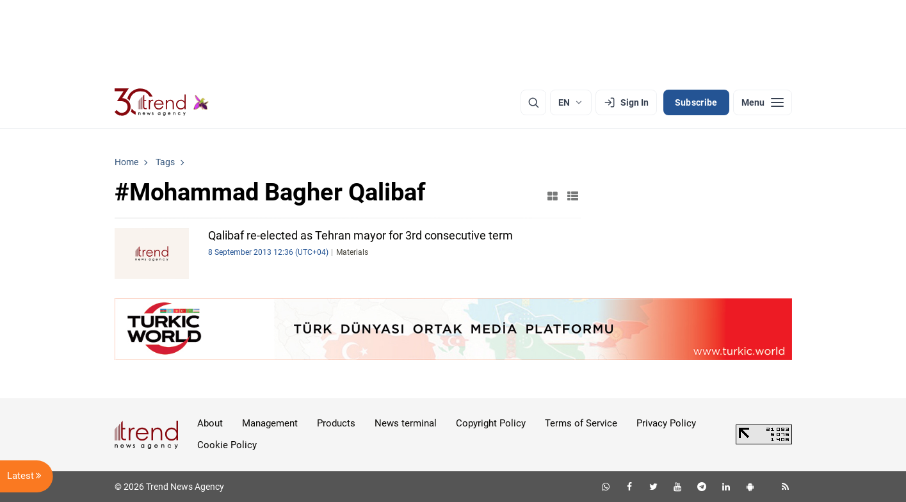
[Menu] (762, 102)
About (210, 423)
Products (336, 423)
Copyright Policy (491, 423)
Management (270, 423)
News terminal (406, 423)
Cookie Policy (227, 445)
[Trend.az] (162, 102)
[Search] (533, 102)
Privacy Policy (666, 423)
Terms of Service (581, 423)
